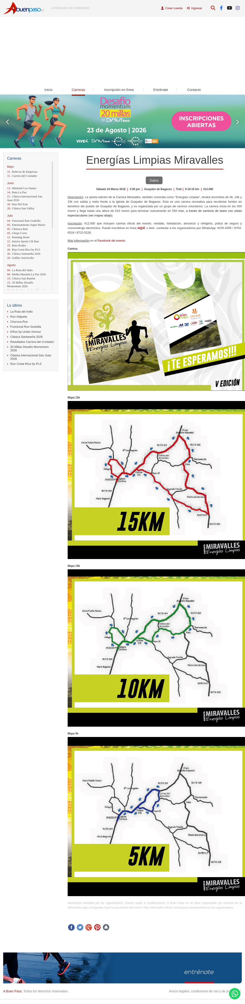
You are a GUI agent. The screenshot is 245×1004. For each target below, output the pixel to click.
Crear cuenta (172, 8)
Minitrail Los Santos (21, 188)
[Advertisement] (122, 51)
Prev (7, 122)
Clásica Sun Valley (20, 208)
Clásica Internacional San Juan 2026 (24, 198)
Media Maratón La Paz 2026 (26, 274)
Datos (154, 180)
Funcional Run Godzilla (23, 220)
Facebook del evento (111, 240)
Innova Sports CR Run (23, 241)
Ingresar (194, 8)
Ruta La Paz (17, 192)
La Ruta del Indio (20, 270)
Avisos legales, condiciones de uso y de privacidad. (205, 991)
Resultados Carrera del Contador (32, 342)
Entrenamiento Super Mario (26, 224)
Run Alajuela (18, 316)
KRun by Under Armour (25, 331)
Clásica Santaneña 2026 (23, 253)
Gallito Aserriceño (20, 257)
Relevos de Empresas (22, 171)
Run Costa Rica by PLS (23, 249)
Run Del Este (17, 204)
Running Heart (18, 237)
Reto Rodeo (16, 245)
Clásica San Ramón (21, 278)
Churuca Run (17, 229)
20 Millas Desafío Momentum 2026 (20, 284)
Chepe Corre (17, 233)
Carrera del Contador (22, 175)
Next (237, 122)
